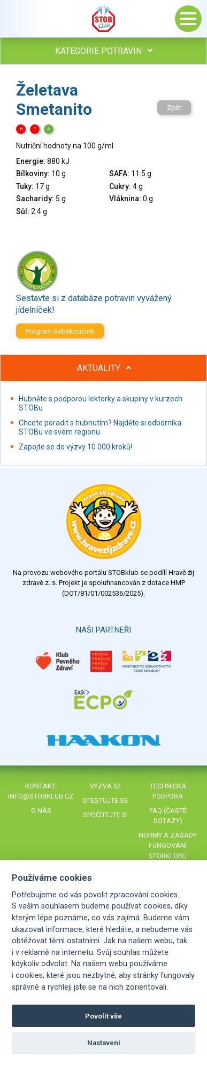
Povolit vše (103, 1016)
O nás (41, 811)
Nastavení (103, 1043)
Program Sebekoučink (60, 331)
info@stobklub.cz (41, 796)
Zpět (174, 108)
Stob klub (104, 18)
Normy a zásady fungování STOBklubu (168, 845)
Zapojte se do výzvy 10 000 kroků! (75, 447)
